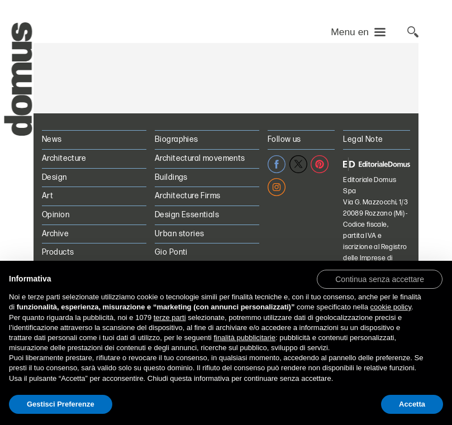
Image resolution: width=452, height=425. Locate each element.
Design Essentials (187, 214)
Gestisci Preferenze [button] (60, 404)
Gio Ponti (171, 252)
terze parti (170, 317)
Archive (55, 233)
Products (58, 252)
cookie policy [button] (390, 307)
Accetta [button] (412, 404)
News (52, 139)
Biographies (176, 139)
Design (54, 177)
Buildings (171, 177)
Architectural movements (200, 158)
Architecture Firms (188, 195)
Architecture (64, 158)
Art (47, 195)
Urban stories (179, 233)
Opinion (55, 214)
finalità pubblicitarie (244, 337)
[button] (379, 279)
